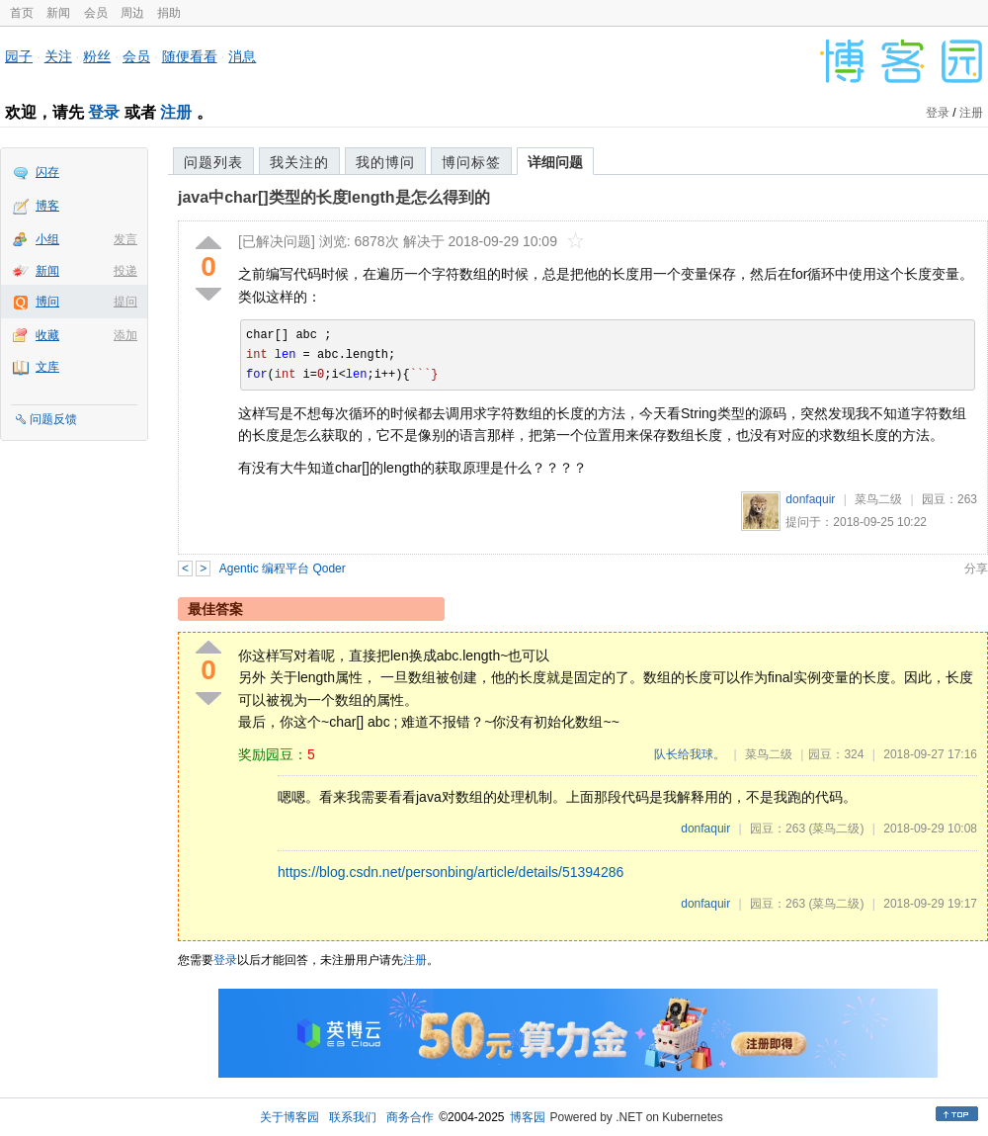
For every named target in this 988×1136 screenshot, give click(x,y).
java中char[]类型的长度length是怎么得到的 (334, 197)
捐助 (169, 13)
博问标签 (471, 162)
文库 (47, 367)
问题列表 (213, 162)
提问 (125, 301)
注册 (176, 112)
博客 (47, 206)
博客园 (527, 1117)
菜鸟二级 (878, 499)
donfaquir (810, 499)
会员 (96, 13)
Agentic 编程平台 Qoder (282, 568)
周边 (132, 13)
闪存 (47, 172)
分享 (976, 568)
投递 (125, 271)
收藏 (47, 335)
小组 (47, 239)
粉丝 (97, 56)
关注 (58, 56)
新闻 (58, 13)
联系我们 (352, 1117)
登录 (104, 112)
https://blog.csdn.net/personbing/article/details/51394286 (450, 872)
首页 (22, 13)
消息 (242, 56)
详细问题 (555, 162)
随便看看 (189, 56)
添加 (125, 335)
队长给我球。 (689, 754)
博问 (47, 301)
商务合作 (410, 1117)
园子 (19, 56)
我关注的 (299, 162)
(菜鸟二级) (836, 828)
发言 (125, 239)
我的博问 (385, 162)
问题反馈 (53, 419)
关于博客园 (289, 1117)
